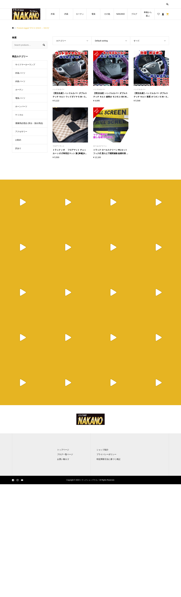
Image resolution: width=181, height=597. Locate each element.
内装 (66, 14)
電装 (93, 14)
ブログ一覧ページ (65, 454)
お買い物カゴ (63, 459)
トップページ (63, 450)
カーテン (80, 14)
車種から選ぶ (148, 14)
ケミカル (19, 115)
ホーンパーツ (21, 106)
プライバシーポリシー (106, 454)
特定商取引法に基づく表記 (108, 459)
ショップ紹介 (102, 450)
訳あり (18, 148)
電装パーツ (20, 98)
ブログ (134, 14)
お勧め (18, 140)
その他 (107, 14)
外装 (53, 14)
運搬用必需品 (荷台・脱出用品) (29, 123)
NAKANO (120, 14)
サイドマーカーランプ (25, 64)
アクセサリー (21, 131)
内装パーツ (20, 81)
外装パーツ (20, 73)
